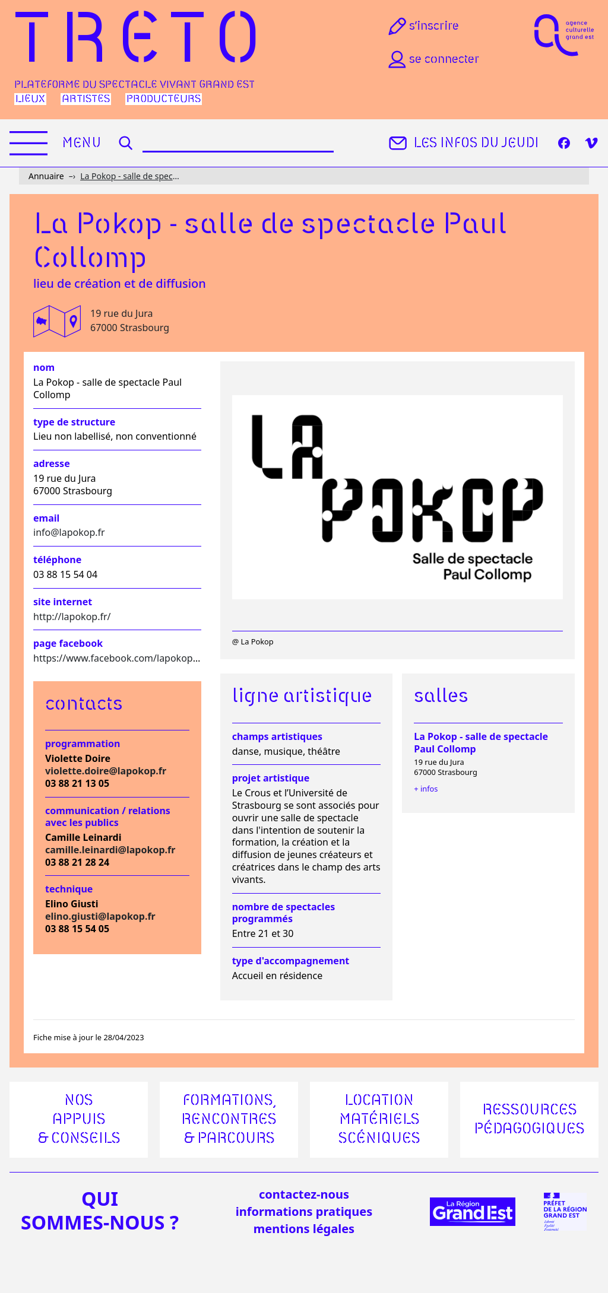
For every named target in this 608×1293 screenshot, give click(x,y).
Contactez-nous (304, 1194)
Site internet (62, 602)
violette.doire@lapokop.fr (105, 770)
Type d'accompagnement (291, 961)
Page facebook (68, 643)
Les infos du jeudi (462, 143)
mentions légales (304, 1228)
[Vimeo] (591, 143)
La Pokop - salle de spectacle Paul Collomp (130, 176)
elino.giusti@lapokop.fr (100, 916)
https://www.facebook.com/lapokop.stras (125, 658)
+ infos (426, 788)
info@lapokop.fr (69, 532)
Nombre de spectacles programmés (283, 913)
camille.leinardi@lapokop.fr (110, 849)
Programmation (82, 744)
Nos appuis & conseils (79, 1120)
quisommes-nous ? (100, 1210)
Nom (44, 367)
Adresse (51, 464)
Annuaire (46, 176)
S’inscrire (422, 26)
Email (46, 518)
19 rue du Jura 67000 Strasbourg (129, 320)
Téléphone (57, 560)
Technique (69, 889)
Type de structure (74, 422)
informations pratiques (304, 1211)
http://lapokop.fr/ (72, 616)
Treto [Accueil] (142, 41)
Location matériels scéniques (379, 1120)
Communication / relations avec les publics (107, 817)
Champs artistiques (277, 736)
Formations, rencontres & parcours (229, 1120)
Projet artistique (271, 778)
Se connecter (432, 59)
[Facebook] (564, 143)
